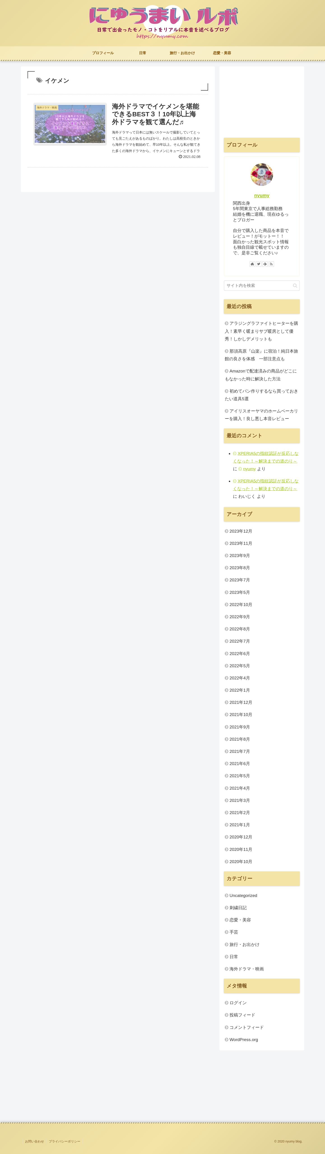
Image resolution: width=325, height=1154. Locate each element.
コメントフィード (247, 1027)
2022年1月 (240, 690)
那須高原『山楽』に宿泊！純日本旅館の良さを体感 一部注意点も (261, 355)
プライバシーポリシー (64, 1141)
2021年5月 (240, 775)
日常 (234, 956)
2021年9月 (240, 727)
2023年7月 (240, 580)
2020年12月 (241, 837)
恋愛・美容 (240, 920)
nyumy (261, 195)
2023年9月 (240, 555)
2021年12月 (241, 702)
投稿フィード (242, 1015)
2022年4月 (240, 678)
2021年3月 (240, 800)
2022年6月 (240, 653)
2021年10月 (241, 714)
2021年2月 (240, 812)
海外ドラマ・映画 (247, 969)
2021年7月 (240, 751)
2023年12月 (241, 531)
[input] (262, 286)
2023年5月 (240, 592)
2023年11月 (241, 543)
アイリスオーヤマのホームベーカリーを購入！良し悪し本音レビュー (261, 415)
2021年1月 (240, 824)
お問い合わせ (34, 1141)
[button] (295, 285)
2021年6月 (240, 763)
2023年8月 (240, 567)
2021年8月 (240, 739)
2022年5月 (240, 665)
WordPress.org (244, 1039)
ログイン (238, 1002)
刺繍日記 (238, 907)
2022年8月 (240, 629)
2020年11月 (241, 849)
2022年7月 (240, 641)
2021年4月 (240, 788)
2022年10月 (241, 604)
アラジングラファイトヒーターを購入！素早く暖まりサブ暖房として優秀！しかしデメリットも (261, 331)
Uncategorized (243, 895)
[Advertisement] (262, 102)
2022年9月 (240, 616)
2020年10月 (241, 861)
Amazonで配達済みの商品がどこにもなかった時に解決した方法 (261, 375)
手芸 (234, 932)
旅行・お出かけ (245, 944)
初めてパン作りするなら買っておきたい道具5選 (261, 395)
